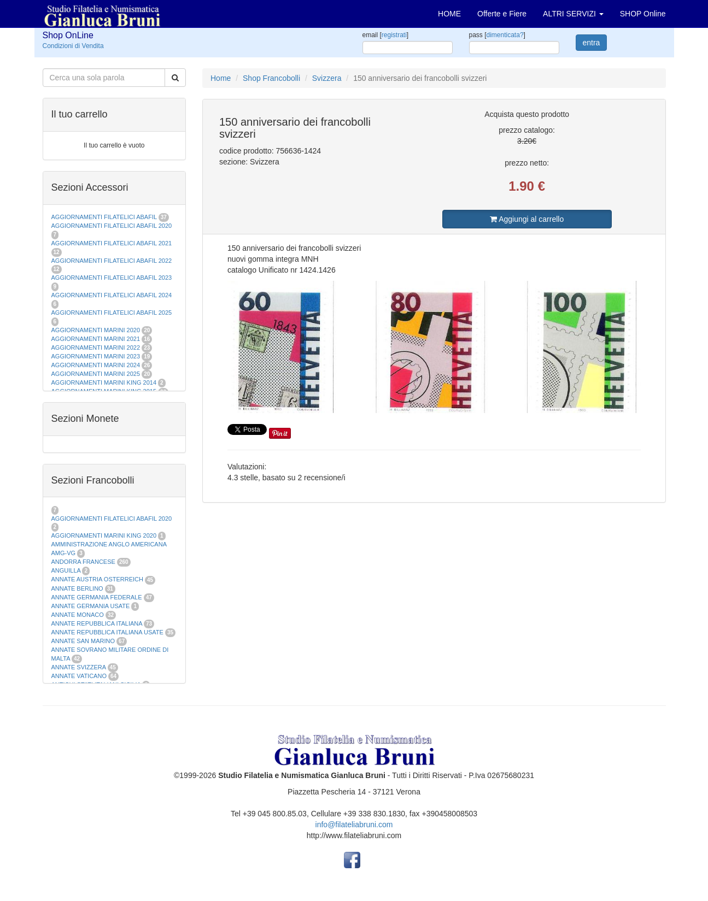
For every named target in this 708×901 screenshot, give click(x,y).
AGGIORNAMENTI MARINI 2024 (96, 365)
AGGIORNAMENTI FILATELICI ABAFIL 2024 (111, 295)
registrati (394, 35)
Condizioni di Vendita (73, 46)
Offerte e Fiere (501, 13)
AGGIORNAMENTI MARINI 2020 (96, 330)
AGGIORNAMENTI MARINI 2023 (96, 356)
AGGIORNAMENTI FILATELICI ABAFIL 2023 (111, 277)
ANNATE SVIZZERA (78, 667)
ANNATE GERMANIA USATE (90, 606)
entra (591, 42)
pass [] (497, 35)
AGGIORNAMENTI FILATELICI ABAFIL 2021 (111, 243)
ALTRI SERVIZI (573, 13)
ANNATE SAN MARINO (83, 641)
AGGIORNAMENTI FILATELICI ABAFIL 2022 (111, 260)
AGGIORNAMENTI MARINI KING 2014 (104, 382)
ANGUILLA (66, 570)
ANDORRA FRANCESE (83, 561)
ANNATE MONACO (77, 614)
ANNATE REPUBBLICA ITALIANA (96, 623)
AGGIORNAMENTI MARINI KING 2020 (104, 535)
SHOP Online (643, 13)
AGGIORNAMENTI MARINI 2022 (96, 347)
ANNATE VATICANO (79, 676)
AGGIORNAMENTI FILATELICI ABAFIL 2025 (111, 312)
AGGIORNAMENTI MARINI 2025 (96, 373)
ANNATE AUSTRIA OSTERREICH (97, 579)
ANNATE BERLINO (77, 588)
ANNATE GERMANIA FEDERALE (96, 597)
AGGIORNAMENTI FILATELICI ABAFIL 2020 (111, 225)
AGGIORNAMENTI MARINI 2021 (96, 338)
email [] (385, 35)
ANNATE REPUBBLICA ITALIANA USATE (108, 632)
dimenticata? (505, 35)
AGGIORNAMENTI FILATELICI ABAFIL (105, 217)
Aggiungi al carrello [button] (527, 219)
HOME (449, 13)
